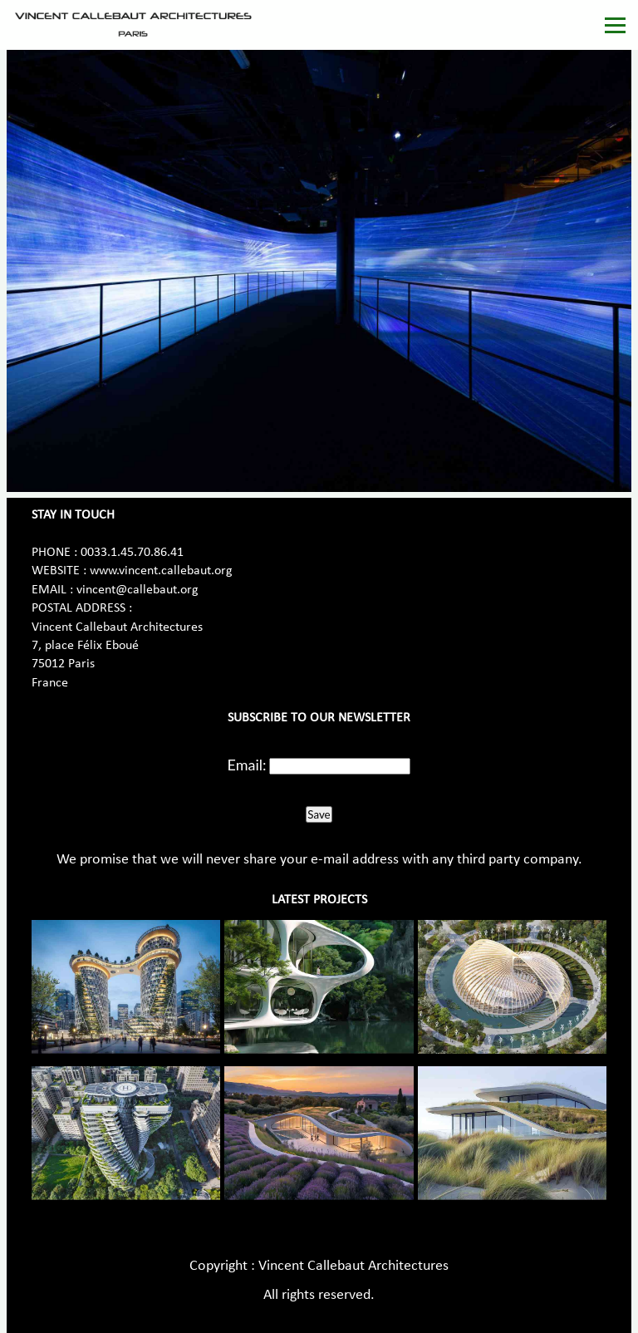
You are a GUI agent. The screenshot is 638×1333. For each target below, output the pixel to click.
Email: (247, 764)
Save (318, 814)
